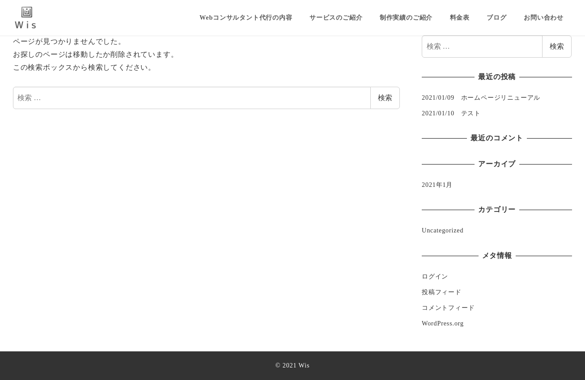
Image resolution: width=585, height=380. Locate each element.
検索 (385, 97)
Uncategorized (442, 230)
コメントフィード (448, 307)
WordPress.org (443, 323)
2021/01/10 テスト (451, 113)
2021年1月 (437, 184)
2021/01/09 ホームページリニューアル (481, 97)
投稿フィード (442, 292)
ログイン (435, 276)
